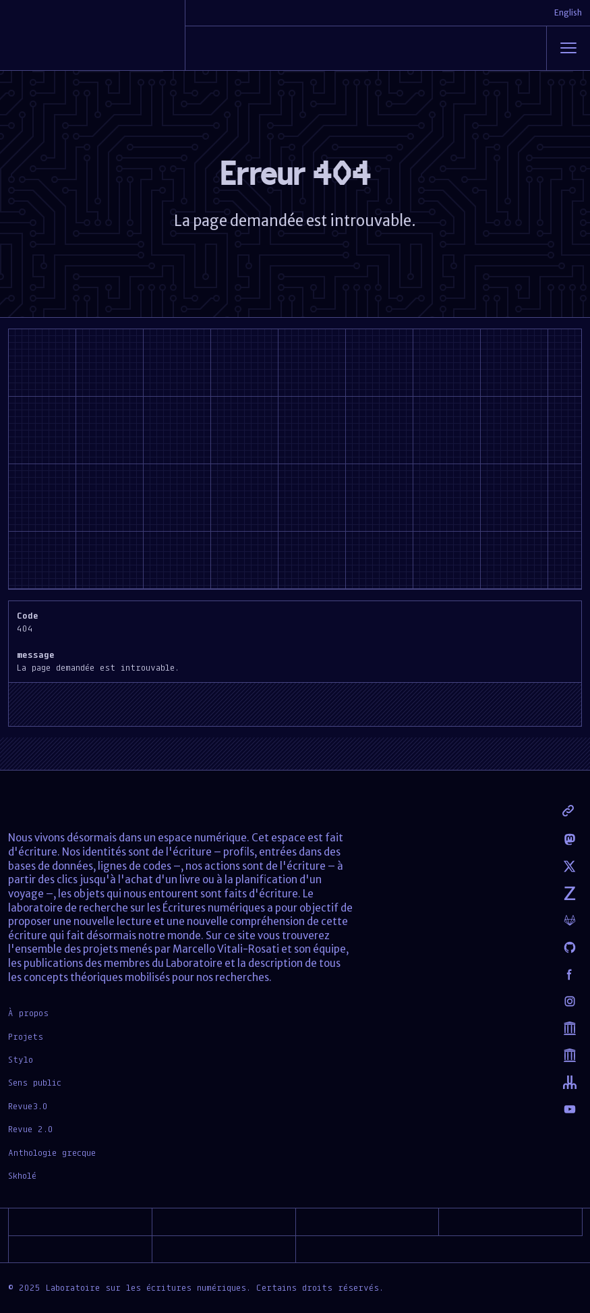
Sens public (34, 1082)
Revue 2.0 (30, 1128)
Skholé (22, 1175)
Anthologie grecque (52, 1152)
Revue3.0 (28, 1105)
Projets (25, 1036)
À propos (28, 1012)
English (568, 12)
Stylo (20, 1059)
